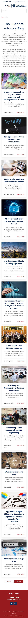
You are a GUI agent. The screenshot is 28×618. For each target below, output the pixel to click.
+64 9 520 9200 (7, 2)
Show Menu (2, 5)
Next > (19, 581)
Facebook (11, 603)
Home (3, 17)
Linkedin (15, 603)
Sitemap (15, 611)
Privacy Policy (21, 611)
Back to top (9, 611)
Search (25, 10)
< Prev (9, 581)
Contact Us (13, 613)
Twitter (19, 603)
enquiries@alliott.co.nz (19, 2)
